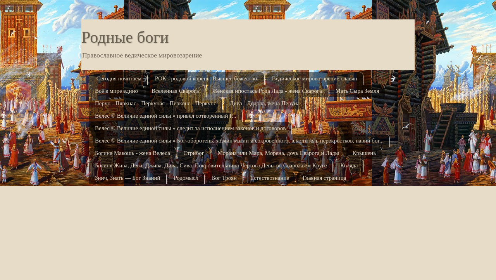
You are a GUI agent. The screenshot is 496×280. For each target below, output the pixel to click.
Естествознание (269, 178)
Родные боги (125, 37)
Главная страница (324, 178)
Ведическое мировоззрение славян (314, 78)
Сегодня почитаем (118, 78)
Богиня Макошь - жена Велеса (132, 153)
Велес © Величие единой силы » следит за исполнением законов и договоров (190, 128)
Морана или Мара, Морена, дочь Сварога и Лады (278, 153)
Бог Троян (224, 178)
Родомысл (186, 178)
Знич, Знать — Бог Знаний (127, 178)
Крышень (364, 153)
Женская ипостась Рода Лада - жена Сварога (267, 91)
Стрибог (194, 153)
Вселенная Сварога (175, 91)
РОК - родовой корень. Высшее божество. (206, 78)
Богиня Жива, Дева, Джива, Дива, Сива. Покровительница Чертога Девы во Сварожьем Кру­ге (211, 165)
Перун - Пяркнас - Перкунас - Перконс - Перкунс (155, 103)
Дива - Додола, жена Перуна (265, 103)
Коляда (349, 165)
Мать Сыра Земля (357, 91)
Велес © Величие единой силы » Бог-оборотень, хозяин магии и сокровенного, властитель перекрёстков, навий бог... (239, 140)
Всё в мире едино (116, 91)
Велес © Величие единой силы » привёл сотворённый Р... (165, 116)
